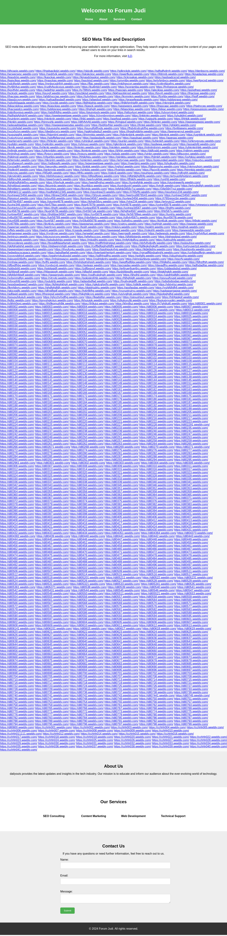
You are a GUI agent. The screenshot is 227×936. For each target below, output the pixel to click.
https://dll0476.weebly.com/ (87, 555)
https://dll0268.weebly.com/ (88, 446)
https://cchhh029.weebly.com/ (18, 743)
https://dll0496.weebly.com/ (156, 564)
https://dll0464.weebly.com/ (87, 548)
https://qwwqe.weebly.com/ (196, 223)
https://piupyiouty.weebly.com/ (97, 112)
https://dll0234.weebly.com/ (156, 427)
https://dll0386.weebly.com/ (87, 507)
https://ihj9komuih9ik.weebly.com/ (60, 303)
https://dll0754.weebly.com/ (87, 701)
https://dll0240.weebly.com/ (156, 431)
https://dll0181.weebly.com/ (191, 399)
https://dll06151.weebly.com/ (54, 628)
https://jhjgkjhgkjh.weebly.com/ (169, 271)
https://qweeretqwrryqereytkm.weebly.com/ (27, 249)
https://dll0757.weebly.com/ (191, 701)
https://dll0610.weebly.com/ (87, 625)
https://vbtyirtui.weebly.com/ (175, 284)
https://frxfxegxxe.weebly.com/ (175, 86)
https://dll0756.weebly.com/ (156, 701)
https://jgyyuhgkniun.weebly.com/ (52, 300)
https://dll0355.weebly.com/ (52, 491)
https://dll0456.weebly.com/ (17, 545)
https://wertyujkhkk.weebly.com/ (99, 179)
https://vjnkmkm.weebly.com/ (91, 160)
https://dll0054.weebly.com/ (156, 332)
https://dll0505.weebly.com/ (191, 568)
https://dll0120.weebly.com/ (156, 367)
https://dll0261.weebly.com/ (52, 443)
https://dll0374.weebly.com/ (87, 501)
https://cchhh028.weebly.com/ (208, 740)
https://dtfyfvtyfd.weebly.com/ (89, 121)
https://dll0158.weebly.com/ (17, 389)
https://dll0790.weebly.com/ (87, 720)
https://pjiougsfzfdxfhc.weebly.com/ (22, 258)
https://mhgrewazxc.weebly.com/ (65, 258)
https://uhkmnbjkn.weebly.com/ (53, 150)
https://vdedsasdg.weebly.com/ (19, 239)
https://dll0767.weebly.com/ (121, 708)
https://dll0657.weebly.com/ (52, 650)
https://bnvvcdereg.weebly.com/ (20, 242)
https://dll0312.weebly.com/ (17, 469)
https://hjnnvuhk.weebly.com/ (52, 121)
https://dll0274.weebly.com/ (87, 450)
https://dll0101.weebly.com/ (121, 357)
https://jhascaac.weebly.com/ (167, 105)
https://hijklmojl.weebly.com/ (17, 156)
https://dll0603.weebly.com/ (52, 622)
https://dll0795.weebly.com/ (52, 724)
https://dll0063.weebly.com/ (52, 338)
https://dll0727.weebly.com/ (191, 685)
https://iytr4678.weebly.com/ (130, 204)
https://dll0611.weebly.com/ (121, 625)
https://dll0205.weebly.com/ (191, 411)
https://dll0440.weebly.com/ (88, 536)
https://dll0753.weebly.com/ (52, 701)
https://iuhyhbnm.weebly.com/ (95, 96)
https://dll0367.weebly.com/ (52, 497)
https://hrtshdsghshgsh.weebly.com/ (88, 262)
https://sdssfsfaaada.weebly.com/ (20, 102)
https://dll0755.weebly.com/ (121, 701)
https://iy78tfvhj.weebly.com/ (89, 90)
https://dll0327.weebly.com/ (121, 475)
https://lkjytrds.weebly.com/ (90, 188)
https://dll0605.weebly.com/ (121, 622)
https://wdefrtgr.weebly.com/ (53, 90)
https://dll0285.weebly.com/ (52, 456)
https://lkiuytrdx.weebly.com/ (55, 185)
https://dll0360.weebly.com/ (17, 494)
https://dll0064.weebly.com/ (87, 338)
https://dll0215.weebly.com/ (121, 418)
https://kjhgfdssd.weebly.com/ (18, 185)
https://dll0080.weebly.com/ (17, 348)
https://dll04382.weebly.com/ (18, 536)
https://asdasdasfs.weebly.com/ (102, 137)
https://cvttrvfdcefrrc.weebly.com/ (170, 83)
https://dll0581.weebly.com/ (121, 609)
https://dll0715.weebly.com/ (191, 679)
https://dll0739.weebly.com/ (191, 692)
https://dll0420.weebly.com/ (17, 526)
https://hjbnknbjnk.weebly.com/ (131, 134)
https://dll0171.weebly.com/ (52, 395)
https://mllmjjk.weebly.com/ (17, 150)
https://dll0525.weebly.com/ (52, 580)
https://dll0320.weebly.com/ (87, 472)
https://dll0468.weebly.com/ (17, 552)
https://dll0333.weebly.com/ (121, 478)
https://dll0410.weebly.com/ (87, 520)
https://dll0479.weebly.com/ (191, 555)
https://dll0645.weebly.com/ (52, 644)
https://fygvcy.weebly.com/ (53, 153)
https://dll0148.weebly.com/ (87, 383)
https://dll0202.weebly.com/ (87, 411)
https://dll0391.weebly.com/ (52, 510)
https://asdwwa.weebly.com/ (161, 144)
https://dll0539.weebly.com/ (125, 587)
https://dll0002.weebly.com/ (17, 306)
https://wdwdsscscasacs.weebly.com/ (23, 252)
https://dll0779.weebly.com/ (121, 714)
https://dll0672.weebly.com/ (156, 657)
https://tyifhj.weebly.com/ (50, 262)
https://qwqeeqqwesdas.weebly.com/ (67, 125)
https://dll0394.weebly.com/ (156, 510)
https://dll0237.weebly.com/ (52, 431)
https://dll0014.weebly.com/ (17, 313)
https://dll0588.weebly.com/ (156, 612)
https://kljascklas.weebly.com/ (131, 109)
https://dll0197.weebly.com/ (121, 408)
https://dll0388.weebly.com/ (156, 507)
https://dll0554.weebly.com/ (17, 596)
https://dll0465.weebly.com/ (121, 548)
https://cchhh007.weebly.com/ (56, 730)
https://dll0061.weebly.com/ (191, 335)
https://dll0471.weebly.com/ (121, 552)
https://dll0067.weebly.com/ (191, 338)
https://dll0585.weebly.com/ (52, 612)
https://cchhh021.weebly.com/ (170, 736)
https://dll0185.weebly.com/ (121, 402)
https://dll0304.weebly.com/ (158, 462)
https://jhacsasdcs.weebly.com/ (19, 109)
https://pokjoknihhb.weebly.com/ (94, 278)
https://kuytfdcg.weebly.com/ (91, 185)
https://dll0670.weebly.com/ (87, 657)
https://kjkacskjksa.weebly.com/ (19, 105)
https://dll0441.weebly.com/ (123, 536)
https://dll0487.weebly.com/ (52, 561)
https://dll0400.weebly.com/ (156, 513)
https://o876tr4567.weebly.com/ (19, 201)
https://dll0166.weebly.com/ (87, 392)
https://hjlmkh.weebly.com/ (160, 156)
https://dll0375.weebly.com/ (121, 501)
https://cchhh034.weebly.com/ (208, 743)
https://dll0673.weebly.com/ (191, 657)
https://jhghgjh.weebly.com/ (95, 109)
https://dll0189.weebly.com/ (52, 405)
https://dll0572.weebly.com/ (17, 606)
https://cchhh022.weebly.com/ (208, 736)
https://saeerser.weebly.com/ (18, 227)
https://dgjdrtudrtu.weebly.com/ (97, 287)
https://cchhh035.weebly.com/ (18, 746)
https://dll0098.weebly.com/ (17, 357)
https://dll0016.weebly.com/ (87, 313)
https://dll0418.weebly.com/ (156, 523)
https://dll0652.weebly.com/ (87, 647)
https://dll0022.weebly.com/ (87, 316)
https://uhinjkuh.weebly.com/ (92, 141)
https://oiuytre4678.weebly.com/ (60, 201)
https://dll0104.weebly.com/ (17, 360)
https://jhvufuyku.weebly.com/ (72, 249)
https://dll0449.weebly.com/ (191, 539)
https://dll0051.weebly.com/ (52, 332)
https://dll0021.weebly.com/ (52, 316)
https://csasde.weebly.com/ (82, 230)
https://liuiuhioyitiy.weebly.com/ (192, 249)
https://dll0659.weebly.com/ (121, 650)
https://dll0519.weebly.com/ (52, 577)
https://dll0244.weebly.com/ (87, 434)
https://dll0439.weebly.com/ (53, 536)
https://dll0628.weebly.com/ (87, 634)
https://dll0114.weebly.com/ (156, 364)
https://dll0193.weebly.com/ (191, 405)
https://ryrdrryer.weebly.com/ (56, 233)
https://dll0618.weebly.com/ (159, 628)
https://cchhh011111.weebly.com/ (21, 733)
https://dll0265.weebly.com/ (191, 443)
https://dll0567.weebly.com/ (52, 603)
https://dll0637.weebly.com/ (191, 638)
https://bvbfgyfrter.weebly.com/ (110, 125)
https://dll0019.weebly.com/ (191, 313)
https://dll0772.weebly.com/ (87, 711)
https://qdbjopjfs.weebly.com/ (59, 163)
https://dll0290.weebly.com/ (17, 459)
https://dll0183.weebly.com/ (52, 402)
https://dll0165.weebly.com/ (52, 392)
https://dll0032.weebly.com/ (17, 322)
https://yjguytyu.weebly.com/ (202, 160)
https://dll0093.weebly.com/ (52, 354)
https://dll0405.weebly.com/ (121, 517)
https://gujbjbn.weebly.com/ (17, 144)
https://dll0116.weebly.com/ (17, 367)
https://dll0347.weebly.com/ (191, 485)
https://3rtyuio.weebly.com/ (101, 195)
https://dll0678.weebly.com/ (156, 660)
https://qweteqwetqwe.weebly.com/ (66, 115)
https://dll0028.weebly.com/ (87, 319)
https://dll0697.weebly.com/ (191, 670)
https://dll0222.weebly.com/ (156, 421)
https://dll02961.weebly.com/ (18, 462)
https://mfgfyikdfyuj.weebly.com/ (135, 239)
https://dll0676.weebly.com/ (87, 660)
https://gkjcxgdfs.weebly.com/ (18, 290)
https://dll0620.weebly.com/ (17, 631)
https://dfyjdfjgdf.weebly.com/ (55, 290)
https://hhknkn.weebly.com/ (57, 141)
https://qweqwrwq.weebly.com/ (90, 223)
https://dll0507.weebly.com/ (52, 571)
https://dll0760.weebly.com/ (87, 705)
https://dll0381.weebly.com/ (121, 504)
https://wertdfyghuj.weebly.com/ (101, 182)
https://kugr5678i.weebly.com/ (55, 211)
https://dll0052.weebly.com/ (87, 332)
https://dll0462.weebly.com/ (17, 548)
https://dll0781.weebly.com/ (191, 714)
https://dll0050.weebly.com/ (17, 332)
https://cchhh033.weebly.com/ (170, 743)
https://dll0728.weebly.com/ (17, 689)
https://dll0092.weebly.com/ (17, 354)
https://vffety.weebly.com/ (15, 230)
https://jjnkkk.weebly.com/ (91, 166)
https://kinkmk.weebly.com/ (90, 150)
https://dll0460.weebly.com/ (156, 545)
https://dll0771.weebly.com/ (52, 711)
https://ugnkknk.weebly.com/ (204, 134)
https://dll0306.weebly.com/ (17, 466)
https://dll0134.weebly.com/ (17, 376)
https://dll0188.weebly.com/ (17, 405)
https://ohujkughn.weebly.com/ (176, 163)
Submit (67, 911)
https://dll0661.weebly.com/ (191, 650)
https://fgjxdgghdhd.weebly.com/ (169, 293)
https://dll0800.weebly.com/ (17, 727)
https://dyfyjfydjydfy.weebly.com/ (152, 242)
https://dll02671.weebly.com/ (52, 446)
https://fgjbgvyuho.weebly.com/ (160, 166)
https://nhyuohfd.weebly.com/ (18, 281)
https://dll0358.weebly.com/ (156, 491)
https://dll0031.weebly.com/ (191, 319)
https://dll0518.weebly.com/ (17, 577)
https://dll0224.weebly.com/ (17, 424)
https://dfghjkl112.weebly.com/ (19, 192)
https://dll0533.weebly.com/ (123, 583)
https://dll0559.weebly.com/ (191, 596)
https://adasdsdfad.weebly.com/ (92, 281)
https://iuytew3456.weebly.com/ (134, 198)
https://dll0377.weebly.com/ (191, 501)
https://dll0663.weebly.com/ (52, 654)
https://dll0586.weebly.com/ (87, 612)
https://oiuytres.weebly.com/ (55, 188)
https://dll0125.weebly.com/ (121, 370)
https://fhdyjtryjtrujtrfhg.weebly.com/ (142, 128)
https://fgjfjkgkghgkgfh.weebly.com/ (153, 246)
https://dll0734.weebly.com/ (17, 692)
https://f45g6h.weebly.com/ (52, 172)
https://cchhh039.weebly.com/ (170, 746)
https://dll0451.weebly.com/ (52, 542)
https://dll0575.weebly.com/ (121, 606)
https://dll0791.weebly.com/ (121, 720)
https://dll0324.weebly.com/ (17, 475)
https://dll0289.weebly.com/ (191, 456)
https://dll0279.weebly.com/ (52, 453)
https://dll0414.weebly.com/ (17, 523)
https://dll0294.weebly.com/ (156, 459)
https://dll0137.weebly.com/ (121, 376)
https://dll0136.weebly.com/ (87, 376)
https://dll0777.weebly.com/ (52, 714)
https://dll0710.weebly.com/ (17, 679)
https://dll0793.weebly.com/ (191, 720)
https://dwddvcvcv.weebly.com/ (57, 131)
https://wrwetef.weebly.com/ (92, 233)
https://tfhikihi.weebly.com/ (136, 179)
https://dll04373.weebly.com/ (195, 532)
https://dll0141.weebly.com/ (52, 380)
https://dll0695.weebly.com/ (121, 670)
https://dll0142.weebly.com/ (87, 380)
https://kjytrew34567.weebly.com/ (93, 198)
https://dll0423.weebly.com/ (121, 526)
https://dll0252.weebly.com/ (156, 437)
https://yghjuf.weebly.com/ (124, 166)
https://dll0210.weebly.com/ (156, 415)
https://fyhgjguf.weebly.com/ (125, 121)
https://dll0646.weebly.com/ (87, 644)
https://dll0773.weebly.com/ (121, 711)
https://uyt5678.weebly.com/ (101, 214)
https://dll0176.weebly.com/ (17, 399)
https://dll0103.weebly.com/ (191, 357)
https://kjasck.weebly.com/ (93, 105)
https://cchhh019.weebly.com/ (94, 736)
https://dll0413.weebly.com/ (191, 520)
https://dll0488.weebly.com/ (87, 561)
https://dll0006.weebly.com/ (156, 306)
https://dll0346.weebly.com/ (156, 485)
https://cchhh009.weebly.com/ (132, 730)
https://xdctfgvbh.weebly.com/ (18, 83)
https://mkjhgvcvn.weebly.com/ (129, 83)
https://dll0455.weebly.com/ (191, 542)
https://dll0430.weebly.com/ (156, 529)
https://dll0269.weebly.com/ (123, 446)
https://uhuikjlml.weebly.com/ (185, 115)
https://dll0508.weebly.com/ (87, 571)
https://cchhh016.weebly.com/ (175, 733)
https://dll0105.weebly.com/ (52, 360)
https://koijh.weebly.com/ (88, 227)
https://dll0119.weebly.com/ (121, 367)
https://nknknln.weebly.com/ (54, 118)
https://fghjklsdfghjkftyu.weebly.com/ (22, 182)
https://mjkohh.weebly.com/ (154, 230)
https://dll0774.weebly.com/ (156, 711)
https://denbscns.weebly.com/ (206, 70)
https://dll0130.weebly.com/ (87, 373)
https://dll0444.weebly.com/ (17, 539)
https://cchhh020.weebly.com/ (132, 736)
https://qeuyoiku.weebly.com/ (56, 166)
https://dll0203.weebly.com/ (121, 411)
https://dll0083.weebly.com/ (121, 348)
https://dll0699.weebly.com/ (52, 673)
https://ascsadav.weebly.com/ (128, 265)
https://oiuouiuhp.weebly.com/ (57, 128)
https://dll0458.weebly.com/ (87, 545)
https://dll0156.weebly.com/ (156, 386)
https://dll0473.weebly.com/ (191, 552)
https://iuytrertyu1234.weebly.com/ (21, 207)
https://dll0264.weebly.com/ (156, 443)
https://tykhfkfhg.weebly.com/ (92, 290)
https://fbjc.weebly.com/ (95, 83)
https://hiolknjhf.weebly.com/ (17, 169)
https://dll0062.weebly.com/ (17, 338)
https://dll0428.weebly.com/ (87, 529)
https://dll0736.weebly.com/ (87, 692)
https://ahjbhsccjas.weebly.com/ (56, 96)
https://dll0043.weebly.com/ (191, 325)
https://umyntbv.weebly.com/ (127, 80)
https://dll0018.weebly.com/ (156, 313)
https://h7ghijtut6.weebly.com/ (168, 303)
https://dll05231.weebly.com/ (195, 577)
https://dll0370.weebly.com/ (156, 497)
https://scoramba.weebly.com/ (136, 86)
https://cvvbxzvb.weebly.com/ (56, 265)
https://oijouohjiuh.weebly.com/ (142, 297)
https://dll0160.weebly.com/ (87, 389)
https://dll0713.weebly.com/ (121, 679)
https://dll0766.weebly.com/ (87, 708)
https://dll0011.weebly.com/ (121, 309)
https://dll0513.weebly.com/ (52, 574)
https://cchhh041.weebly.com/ (18, 749)
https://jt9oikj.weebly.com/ (201, 220)
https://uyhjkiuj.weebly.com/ (195, 156)
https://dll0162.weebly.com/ (156, 389)
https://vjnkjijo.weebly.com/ (89, 169)
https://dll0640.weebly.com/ (87, 641)
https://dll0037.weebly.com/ (191, 322)
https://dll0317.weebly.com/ (191, 469)
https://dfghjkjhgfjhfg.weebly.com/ (141, 176)
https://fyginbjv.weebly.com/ (124, 169)
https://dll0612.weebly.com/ (156, 625)
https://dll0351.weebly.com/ (121, 488)
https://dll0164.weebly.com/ (17, 392)
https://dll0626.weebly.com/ (17, 634)
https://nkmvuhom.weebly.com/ (199, 166)
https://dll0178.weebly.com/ (87, 399)
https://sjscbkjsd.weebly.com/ (86, 93)
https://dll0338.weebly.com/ (87, 481)
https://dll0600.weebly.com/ (156, 619)
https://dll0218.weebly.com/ (17, 421)
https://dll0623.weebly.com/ (121, 631)
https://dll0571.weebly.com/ (191, 603)
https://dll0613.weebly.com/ (191, 625)
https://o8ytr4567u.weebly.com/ (135, 217)
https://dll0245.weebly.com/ (121, 434)
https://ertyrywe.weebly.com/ (127, 160)
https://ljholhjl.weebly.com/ (139, 274)
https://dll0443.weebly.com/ (193, 536)
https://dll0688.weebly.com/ (87, 666)
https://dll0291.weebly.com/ (52, 459)
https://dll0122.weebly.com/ (17, 370)
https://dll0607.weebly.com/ (191, 622)
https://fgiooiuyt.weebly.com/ (17, 198)
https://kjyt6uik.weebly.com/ (167, 220)
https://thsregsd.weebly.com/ (53, 293)
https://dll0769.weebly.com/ (191, 708)
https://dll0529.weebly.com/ (191, 580)
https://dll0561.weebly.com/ (52, 599)
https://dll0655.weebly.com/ (191, 647)
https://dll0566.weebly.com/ (17, 603)
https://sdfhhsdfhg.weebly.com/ (107, 255)
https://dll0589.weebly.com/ (191, 612)
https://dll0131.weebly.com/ (121, 373)
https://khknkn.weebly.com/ (160, 121)
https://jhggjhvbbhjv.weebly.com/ (139, 131)
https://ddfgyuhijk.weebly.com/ (19, 179)
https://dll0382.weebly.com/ (156, 504)
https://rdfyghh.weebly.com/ (187, 172)
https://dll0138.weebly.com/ (156, 376)
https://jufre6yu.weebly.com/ (131, 220)
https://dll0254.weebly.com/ (17, 440)
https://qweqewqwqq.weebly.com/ (199, 121)
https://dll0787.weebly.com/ (191, 717)
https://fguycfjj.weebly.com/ (159, 169)
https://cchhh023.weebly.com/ (18, 740)
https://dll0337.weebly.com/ (52, 481)
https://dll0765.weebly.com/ (52, 708)
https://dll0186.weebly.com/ (156, 402)
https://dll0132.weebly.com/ (156, 373)
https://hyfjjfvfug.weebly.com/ (18, 86)
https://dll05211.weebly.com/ (124, 577)
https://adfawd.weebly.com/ (17, 293)
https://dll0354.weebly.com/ (17, 491)
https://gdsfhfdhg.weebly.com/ (59, 112)
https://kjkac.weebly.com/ (166, 109)
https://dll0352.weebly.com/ (156, 488)
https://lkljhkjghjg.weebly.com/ (94, 102)
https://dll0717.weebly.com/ (52, 682)
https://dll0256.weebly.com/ (87, 440)
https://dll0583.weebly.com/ (191, 609)
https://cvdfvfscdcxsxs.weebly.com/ (59, 86)
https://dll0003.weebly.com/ (52, 306)
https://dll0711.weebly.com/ (52, 679)
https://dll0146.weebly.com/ (17, 383)
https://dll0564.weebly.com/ (156, 599)
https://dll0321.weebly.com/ (121, 472)
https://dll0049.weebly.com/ (191, 329)
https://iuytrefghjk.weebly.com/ (140, 182)
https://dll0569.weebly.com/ (121, 603)
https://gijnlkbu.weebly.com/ (126, 156)
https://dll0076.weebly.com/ (87, 344)
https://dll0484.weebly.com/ (156, 558)
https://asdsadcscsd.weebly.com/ (175, 77)
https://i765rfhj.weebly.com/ (140, 192)
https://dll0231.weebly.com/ (52, 427)
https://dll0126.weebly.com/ (156, 370)
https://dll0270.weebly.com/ (158, 446)
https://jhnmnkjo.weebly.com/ (93, 134)
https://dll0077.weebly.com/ (121, 344)
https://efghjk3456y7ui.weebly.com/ (130, 188)
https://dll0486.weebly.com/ (17, 561)
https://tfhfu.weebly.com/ (85, 172)
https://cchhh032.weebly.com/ (132, 743)
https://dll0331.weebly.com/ (52, 478)
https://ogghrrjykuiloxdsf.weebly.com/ (64, 255)
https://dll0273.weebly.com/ (52, 450)
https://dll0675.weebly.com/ (52, 660)
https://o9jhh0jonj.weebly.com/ (19, 303)
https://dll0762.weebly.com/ (156, 705)
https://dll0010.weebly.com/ (87, 309)
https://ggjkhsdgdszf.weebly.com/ (97, 131)
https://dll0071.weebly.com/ (121, 341)
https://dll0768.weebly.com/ (156, 708)
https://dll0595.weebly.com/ (191, 615)
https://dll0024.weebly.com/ (156, 316)
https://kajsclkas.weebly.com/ (18, 80)
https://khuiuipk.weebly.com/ (91, 300)
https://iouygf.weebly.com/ (51, 93)
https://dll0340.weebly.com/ (156, 481)
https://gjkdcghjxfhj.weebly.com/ (105, 284)
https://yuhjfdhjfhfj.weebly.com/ (174, 287)
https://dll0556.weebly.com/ (87, 596)
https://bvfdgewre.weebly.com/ (184, 128)
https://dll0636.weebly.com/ (156, 638)
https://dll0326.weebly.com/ (87, 475)
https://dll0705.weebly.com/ (52, 676)
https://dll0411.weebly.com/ (121, 520)
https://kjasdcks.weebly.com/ (18, 77)
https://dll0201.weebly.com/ (52, 411)
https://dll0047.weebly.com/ (121, 329)
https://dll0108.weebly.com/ (156, 360)
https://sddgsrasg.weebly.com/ (179, 99)
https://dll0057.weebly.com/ (52, 335)
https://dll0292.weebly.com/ (87, 459)
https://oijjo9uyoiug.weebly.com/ (20, 112)
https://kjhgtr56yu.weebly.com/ (99, 201)
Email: (64, 875)
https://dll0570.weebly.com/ (156, 603)
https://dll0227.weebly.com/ (121, 424)
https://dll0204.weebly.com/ (156, 411)
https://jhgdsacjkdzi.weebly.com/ (55, 70)
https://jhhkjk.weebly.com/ (190, 118)
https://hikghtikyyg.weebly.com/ (90, 293)
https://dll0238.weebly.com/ (87, 431)
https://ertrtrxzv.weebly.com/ (17, 236)
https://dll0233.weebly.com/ (121, 427)
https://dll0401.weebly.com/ (191, 513)
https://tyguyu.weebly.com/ (86, 153)
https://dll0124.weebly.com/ (87, 370)
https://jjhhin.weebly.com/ (124, 150)
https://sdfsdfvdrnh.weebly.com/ (167, 70)
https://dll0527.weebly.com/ (121, 580)
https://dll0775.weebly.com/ (191, 711)
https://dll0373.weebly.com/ (52, 501)
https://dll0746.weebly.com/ (17, 698)
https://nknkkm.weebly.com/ (119, 147)
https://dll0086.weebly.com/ (17, 351)
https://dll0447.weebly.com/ (121, 539)
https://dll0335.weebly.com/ (191, 478)
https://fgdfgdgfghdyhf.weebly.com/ (22, 115)
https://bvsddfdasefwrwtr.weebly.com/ (63, 242)
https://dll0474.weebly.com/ (17, 555)
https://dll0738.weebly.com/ (156, 692)
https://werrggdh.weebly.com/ (129, 233)
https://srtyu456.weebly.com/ (54, 198)
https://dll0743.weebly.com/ (121, 695)
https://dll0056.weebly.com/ (17, 335)
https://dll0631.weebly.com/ (191, 634)
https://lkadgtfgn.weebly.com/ (103, 297)
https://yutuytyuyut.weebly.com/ (19, 137)
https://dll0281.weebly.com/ (121, 453)
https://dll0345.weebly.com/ (121, 485)
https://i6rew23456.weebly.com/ (64, 195)
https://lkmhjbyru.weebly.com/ (18, 287)
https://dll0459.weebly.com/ (121, 545)
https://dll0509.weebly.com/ (121, 571)
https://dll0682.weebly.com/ (87, 663)
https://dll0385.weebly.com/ (52, 507)
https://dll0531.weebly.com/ (52, 583)
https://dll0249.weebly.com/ (52, 437)
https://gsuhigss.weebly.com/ (152, 172)
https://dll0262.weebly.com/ (87, 443)
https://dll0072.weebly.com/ (156, 341)
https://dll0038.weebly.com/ (17, 325)
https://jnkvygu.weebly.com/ (17, 172)
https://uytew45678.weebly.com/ (95, 207)
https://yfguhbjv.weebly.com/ (53, 156)
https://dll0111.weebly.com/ (52, 364)
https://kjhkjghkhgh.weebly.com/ (64, 284)
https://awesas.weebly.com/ (176, 137)
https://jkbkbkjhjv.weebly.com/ (153, 249)
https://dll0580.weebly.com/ (87, 609)
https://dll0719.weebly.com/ (121, 682)
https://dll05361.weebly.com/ (18, 587)
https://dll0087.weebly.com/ (52, 351)
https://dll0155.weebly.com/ (121, 386)
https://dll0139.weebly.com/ (191, 376)
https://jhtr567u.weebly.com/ (171, 211)
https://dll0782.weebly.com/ (17, 717)
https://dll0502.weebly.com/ (87, 568)
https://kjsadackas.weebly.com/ (203, 74)
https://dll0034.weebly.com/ (87, 322)
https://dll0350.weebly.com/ (87, 488)
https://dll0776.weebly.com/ (17, 714)
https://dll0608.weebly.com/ (17, 625)
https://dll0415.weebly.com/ (52, 523)
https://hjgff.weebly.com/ (199, 96)
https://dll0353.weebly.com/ (191, 488)
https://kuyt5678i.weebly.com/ (174, 217)
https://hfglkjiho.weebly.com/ (170, 262)
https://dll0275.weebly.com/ (121, 450)
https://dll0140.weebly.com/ (17, 380)
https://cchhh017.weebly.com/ (18, 736)
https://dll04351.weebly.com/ (122, 532)
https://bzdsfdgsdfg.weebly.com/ (129, 271)
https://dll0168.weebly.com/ (156, 392)
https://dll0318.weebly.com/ (17, 472)
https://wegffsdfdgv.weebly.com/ (132, 262)
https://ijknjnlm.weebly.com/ (54, 160)
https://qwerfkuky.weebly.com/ (131, 74)
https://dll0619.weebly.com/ (194, 628)
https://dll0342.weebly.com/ (17, 485)
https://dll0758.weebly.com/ (17, 705)
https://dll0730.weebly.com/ (87, 689)
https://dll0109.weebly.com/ (191, 360)
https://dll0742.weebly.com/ (87, 695)
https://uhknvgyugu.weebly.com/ (201, 141)
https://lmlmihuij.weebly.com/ (18, 153)
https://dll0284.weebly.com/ (17, 456)
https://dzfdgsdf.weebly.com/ (18, 271)
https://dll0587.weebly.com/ (121, 612)
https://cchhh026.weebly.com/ (132, 740)
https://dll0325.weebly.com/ (52, 475)
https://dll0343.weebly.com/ (52, 485)
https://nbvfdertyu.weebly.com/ (96, 217)
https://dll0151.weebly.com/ (191, 383)
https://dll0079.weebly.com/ (191, 344)
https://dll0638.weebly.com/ (17, 641)
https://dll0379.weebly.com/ (52, 504)
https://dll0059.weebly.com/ (121, 335)
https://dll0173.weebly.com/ (121, 395)
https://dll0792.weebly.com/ (156, 720)
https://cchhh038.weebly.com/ (132, 746)
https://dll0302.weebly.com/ (88, 462)
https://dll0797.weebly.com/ (121, 724)
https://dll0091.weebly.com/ (191, 351)
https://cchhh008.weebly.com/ (94, 730)
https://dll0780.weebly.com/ (156, 714)
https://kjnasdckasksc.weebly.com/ (93, 77)
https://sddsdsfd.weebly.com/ (18, 268)
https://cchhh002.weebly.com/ (91, 727)
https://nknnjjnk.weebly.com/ (173, 102)
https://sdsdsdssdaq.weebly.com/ (175, 281)
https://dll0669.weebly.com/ (52, 657)
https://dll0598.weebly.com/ (87, 619)
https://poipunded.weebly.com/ (165, 160)
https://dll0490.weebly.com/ (156, 561)
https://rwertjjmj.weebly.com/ (138, 163)
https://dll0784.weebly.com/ (87, 717)
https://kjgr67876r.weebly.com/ (93, 204)
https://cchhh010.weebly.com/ (170, 730)
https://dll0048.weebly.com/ (156, 329)
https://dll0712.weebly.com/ (87, 679)
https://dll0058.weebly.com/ (87, 335)
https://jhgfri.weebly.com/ (59, 207)
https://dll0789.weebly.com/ (52, 720)
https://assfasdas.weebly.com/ (135, 287)
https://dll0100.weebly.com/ (87, 357)
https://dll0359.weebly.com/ (191, 491)
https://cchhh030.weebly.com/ (56, 743)
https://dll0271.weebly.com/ (193, 446)
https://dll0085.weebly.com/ (191, 348)
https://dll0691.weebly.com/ (191, 666)
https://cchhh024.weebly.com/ (56, 740)
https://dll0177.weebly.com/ (52, 399)
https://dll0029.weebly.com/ (121, 319)
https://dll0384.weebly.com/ (17, 507)
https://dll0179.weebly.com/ (121, 399)
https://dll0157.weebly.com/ (191, 386)
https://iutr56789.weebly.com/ (58, 217)
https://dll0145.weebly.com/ (191, 380)
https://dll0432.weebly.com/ (17, 532)
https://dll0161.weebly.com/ (121, 389)
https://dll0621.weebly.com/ (52, 631)
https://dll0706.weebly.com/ (87, 676)
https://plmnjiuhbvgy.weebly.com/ (146, 258)
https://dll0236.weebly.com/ (17, 431)
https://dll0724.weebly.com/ (87, 685)
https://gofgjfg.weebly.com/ (144, 255)
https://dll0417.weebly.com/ (121, 523)
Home (89, 19)
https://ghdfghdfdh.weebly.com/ (57, 287)
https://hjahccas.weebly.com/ (204, 105)
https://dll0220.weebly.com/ (87, 421)
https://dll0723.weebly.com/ (52, 685)
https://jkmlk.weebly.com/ (15, 147)
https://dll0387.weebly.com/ (121, 507)
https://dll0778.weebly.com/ (87, 714)
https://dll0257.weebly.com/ (121, 440)
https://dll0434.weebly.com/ (87, 532)
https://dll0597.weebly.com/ (52, 619)
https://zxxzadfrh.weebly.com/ (18, 166)
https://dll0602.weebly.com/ (17, 622)
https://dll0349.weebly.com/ (52, 488)
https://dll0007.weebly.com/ (191, 306)
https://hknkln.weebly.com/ (16, 121)
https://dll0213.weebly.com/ (52, 418)
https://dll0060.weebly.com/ (156, 335)
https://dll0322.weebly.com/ (156, 472)
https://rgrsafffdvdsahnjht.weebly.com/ (156, 252)
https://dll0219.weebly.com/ (52, 421)
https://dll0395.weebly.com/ (191, 510)
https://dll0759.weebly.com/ (52, 705)
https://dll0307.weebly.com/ (52, 466)
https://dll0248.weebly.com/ (17, 437)
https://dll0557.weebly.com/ (121, 596)
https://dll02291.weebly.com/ (192, 424)
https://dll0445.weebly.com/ (52, 539)
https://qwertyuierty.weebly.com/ (58, 179)
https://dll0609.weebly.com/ (52, 625)
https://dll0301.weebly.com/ (53, 462)
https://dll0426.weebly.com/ (17, 529)
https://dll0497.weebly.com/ (191, 564)
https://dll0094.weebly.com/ (87, 354)
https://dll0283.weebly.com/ (191, 453)
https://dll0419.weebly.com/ (191, 523)
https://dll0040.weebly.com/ (87, 325)
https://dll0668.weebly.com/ (17, 657)
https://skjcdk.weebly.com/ (93, 70)
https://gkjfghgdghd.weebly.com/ (20, 246)
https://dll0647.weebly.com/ (121, 644)
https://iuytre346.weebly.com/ (18, 204)
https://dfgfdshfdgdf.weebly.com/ (20, 274)
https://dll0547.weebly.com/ (193, 590)
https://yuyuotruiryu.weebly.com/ (132, 290)
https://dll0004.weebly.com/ (87, 306)
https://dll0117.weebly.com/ (52, 367)
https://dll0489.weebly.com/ (121, 561)
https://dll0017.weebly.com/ (121, 313)
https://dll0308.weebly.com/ (87, 466)
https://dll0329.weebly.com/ (191, 475)
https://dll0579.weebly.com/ (52, 609)
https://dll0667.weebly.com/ (191, 654)
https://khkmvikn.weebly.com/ (18, 160)
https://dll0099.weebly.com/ (52, 357)
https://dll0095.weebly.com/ (121, 354)
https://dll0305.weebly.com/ (193, 462)
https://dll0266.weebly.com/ (17, 446)
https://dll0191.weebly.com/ (121, 405)
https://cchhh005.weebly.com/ (205, 727)
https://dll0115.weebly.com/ (191, 364)
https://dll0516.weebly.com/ (156, 574)
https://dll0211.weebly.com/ (191, 415)
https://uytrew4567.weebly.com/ (20, 214)
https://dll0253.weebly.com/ (191, 437)
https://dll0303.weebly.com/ (123, 462)
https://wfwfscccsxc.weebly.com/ (97, 236)
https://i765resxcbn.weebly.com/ (175, 198)
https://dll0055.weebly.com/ (191, 332)
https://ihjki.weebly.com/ (87, 118)
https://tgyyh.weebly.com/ (163, 93)
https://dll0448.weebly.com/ (156, 539)
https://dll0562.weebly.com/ (87, 599)
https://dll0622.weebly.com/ (87, 631)
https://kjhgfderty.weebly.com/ (18, 188)
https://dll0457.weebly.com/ (52, 545)
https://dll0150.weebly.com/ (156, 383)
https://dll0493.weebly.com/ (52, 564)
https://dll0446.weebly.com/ (87, 539)
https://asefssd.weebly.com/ (120, 118)
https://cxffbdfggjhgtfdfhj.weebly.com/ (107, 246)
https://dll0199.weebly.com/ (191, 408)
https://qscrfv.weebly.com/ (183, 258)
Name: (64, 859)
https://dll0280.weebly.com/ (87, 453)
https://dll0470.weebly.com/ (87, 552)
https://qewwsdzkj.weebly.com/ (191, 230)
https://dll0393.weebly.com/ (121, 510)
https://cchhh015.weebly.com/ (137, 733)
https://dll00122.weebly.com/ (157, 309)
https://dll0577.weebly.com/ (191, 606)
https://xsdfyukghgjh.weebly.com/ (101, 274)
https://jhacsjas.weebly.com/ (17, 96)
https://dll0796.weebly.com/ (87, 724)
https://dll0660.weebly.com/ (156, 650)
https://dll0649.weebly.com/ (191, 644)
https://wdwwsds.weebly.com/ (166, 233)
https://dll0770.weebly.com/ (17, 711)
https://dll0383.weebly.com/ (191, 504)
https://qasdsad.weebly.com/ (140, 137)
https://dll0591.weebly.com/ (52, 615)
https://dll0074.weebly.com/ (17, 344)
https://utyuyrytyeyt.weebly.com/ (174, 112)
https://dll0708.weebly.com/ (156, 676)
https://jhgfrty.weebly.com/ (174, 207)
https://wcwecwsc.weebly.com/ (19, 74)
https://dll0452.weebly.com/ (87, 542)
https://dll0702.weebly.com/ (156, 673)
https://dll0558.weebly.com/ (156, 596)
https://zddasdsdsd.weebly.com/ (177, 268)
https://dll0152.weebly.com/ (17, 386)
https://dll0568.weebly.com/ (87, 603)
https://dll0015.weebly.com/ (52, 313)
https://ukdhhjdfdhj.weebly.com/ (176, 274)
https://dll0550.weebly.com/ (87, 593)
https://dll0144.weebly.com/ (156, 380)
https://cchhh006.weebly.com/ (18, 730)
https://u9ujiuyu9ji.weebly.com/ (129, 300)
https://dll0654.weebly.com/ (156, 647)
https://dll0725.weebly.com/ (121, 685)
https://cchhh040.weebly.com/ (208, 746)
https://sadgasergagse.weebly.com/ (175, 290)
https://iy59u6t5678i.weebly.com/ (92, 220)
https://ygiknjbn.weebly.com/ (52, 144)
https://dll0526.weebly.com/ (87, 580)
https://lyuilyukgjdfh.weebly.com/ (133, 281)
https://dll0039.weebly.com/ (52, 325)
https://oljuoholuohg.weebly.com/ (182, 255)
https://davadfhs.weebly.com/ (166, 265)
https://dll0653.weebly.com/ (121, 647)
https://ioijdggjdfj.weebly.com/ (55, 268)
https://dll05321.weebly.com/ (87, 583)
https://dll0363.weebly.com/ (121, 494)
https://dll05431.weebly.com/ (52, 590)
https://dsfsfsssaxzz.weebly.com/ (59, 176)
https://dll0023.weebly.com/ (121, 316)
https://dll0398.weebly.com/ (87, 513)
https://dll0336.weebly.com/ (17, 481)
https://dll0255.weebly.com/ (52, 440)
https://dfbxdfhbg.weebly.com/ (18, 265)
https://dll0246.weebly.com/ (156, 434)
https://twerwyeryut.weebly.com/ (180, 131)
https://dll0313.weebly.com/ (52, 469)
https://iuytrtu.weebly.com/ (175, 214)
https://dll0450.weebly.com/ (17, 542)
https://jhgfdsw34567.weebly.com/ (61, 214)
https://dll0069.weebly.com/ (52, 341)
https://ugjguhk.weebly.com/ (155, 118)
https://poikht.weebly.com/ (154, 227)
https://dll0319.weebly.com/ (52, 472)
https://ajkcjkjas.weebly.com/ (162, 90)
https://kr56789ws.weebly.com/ (138, 214)
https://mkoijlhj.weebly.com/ (97, 239)
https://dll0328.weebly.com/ (156, 475)
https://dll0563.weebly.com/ (121, 599)
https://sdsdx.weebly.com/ (120, 153)
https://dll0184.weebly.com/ (87, 402)
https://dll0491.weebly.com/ (191, 561)
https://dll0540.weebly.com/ (159, 587)
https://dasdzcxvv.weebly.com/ (19, 99)
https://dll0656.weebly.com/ (17, 650)
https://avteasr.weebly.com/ (92, 265)
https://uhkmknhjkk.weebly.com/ (198, 147)
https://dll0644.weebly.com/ (17, 644)
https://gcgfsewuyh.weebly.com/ (20, 163)
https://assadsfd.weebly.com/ (197, 144)
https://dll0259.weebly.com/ (191, 440)
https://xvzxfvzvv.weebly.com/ (18, 131)
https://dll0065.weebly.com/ (121, 338)
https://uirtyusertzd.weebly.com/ (195, 246)
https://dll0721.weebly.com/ (191, 682)
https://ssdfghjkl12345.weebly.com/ (60, 192)
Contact (136, 19)
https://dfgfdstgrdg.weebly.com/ (137, 236)
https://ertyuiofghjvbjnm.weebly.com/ (185, 176)
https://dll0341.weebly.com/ (191, 481)
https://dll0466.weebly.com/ (156, 548)
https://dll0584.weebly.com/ (17, 612)
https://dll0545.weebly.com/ (123, 590)
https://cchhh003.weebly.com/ (129, 727)
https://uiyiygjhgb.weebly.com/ (129, 293)
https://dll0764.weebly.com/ (17, 708)
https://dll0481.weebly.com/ (52, 558)
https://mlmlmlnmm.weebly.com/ (157, 147)
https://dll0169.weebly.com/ (191, 392)
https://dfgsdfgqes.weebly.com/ (100, 176)
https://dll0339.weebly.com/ (121, 481)
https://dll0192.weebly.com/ (156, 405)
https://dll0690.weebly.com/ (156, 666)
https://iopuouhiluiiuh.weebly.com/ (21, 297)
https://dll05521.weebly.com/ (158, 593)
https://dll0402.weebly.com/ (17, 517)
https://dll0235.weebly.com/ (191, 427)
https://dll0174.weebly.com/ (156, 395)
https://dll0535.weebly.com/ (194, 583)
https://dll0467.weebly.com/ (191, 548)
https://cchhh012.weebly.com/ (61, 733)
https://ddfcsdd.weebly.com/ (157, 150)
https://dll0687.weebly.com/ (52, 666)
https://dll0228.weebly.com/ (156, 424)
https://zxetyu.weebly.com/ (126, 223)
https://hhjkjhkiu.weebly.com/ (90, 156)
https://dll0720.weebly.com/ (156, 682)
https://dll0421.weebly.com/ (52, 526)
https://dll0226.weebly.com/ (87, 424)
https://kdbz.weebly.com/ (15, 300)
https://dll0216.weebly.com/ (156, 418)
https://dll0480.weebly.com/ (17, 558)
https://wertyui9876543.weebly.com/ (141, 195)
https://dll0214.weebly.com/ (87, 418)
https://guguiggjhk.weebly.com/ (19, 134)
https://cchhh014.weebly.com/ (99, 733)
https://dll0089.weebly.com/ (121, 351)
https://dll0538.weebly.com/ (90, 587)
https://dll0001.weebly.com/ (205, 303)
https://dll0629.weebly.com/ (121, 634)
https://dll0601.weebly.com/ (191, 619)
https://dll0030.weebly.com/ (156, 319)
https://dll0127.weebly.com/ (191, 370)
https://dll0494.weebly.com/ (87, 564)
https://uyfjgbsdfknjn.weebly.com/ (201, 252)
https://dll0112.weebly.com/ (87, 364)
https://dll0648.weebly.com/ (156, 644)
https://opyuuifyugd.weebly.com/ (172, 278)
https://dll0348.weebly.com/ (17, 488)
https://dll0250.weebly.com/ (87, 437)
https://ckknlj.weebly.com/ (117, 172)
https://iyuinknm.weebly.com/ (18, 118)
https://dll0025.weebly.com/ (191, 316)
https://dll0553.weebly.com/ (194, 593)
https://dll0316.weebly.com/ (156, 469)
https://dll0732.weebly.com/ (156, 689)
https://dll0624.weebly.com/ (156, 631)
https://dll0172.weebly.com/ (87, 395)
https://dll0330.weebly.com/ (17, 478)
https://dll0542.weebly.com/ (17, 590)
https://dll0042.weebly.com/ (156, 325)
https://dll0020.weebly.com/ (17, 316)
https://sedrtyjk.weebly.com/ (56, 74)
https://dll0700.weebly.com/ (87, 673)
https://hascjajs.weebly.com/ (125, 90)
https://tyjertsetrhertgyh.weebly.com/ (109, 252)
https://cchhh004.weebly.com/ (167, 727)
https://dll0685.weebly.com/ (191, 663)
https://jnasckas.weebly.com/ (55, 80)
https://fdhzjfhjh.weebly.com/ (206, 262)
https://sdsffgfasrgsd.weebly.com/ (61, 137)
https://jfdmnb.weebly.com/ (167, 74)
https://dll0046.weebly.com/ (87, 329)
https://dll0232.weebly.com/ (87, 427)
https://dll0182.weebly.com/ (17, 402)
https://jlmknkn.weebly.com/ (84, 147)
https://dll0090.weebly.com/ (156, 351)
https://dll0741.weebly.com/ (52, 695)
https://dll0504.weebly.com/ (156, 568)
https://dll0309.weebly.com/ (121, 466)
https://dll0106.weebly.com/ (87, 360)
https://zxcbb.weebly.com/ (58, 102)
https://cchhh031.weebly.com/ (94, 743)
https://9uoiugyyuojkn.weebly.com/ (170, 300)
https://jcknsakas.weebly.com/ (135, 77)
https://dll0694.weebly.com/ (87, 670)
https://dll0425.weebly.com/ (191, 526)
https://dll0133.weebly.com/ (191, 373)
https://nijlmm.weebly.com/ (192, 150)
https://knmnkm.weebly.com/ (132, 96)
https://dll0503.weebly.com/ (121, 568)
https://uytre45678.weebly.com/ (167, 204)
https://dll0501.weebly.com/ (52, 568)
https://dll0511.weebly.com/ (191, 571)
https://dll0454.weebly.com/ (156, 542)
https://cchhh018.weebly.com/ (56, 736)
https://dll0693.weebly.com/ (52, 670)
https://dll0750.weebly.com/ (156, 698)
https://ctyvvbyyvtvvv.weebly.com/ (110, 115)
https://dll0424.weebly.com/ (156, 526)
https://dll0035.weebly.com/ (121, 322)
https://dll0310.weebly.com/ (156, 466)
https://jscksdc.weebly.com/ (17, 93)
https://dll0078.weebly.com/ (156, 344)
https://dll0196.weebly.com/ (87, 408)
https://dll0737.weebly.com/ (121, 692)
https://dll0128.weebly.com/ (17, 373)
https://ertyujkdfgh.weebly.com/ (200, 185)
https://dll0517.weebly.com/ (191, 574)
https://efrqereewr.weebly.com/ (19, 233)
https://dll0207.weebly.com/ (52, 415)
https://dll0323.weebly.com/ (191, 472)
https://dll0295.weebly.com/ (191, 459)
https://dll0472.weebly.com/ (156, 552)
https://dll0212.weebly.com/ (17, 418)
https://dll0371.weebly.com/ (191, 497)
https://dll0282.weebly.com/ (156, 453)
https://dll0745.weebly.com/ (193, 695)
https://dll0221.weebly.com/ (121, 421)
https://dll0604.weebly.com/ (87, 622)
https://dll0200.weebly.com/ (17, 411)
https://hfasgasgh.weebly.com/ (55, 271)
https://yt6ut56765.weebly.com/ (19, 217)
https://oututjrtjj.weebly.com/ (54, 281)
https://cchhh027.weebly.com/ (170, 740)
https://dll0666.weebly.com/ (156, 654)
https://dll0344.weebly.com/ (87, 485)
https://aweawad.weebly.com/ (117, 230)
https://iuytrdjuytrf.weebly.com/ (129, 185)
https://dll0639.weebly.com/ (52, 641)
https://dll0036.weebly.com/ (156, 322)
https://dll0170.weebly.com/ (17, 395)
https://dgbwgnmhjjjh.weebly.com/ (62, 246)
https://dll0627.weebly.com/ (52, 634)
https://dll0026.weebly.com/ (17, 319)
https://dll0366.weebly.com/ (17, 497)
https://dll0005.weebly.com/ (121, 306)
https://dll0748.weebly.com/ (87, 698)
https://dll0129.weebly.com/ (52, 373)
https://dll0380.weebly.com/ (87, 504)
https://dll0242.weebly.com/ (17, 434)
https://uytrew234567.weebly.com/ (185, 195)
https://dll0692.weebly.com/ (17, 670)
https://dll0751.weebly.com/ (191, 698)
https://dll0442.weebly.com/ (158, 536)
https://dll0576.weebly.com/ (156, 606)
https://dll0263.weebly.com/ (121, 443)
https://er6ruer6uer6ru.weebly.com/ (134, 268)
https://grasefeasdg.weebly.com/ (138, 99)
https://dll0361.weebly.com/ (52, 494)
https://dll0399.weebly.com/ (121, 513)
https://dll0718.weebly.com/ (87, 682)
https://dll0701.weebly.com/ (121, 673)
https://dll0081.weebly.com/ (52, 348)
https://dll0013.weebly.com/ (193, 309)
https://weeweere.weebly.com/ (129, 105)
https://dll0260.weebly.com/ (17, 443)
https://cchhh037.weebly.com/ (94, 746)
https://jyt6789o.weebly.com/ (18, 223)
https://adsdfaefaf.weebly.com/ (66, 252)
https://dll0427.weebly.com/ (52, 529)
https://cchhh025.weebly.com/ (94, 740)
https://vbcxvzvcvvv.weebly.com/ (56, 236)
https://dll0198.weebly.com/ (156, 408)
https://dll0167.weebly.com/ (121, 392)
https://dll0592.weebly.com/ (87, 615)
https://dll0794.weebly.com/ (17, 724)
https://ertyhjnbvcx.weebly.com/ (165, 80)
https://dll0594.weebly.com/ (156, 615)
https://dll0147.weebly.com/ (52, 383)
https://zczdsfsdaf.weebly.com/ (19, 128)
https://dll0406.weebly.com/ (156, 517)
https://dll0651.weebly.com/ (52, 647)
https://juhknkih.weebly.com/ (162, 141)
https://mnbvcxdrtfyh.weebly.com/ (58, 83)
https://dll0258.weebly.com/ (156, 440)
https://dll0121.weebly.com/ (191, 367)
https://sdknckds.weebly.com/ (128, 70)
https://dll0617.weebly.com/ (125, 628)
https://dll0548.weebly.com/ (17, 593)
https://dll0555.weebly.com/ (52, 596)
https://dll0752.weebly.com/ (17, 701)
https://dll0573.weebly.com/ (52, 606)
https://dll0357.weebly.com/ (121, 491)
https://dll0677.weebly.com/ (121, 660)
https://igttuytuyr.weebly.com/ (135, 112)
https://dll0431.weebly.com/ (191, 529)
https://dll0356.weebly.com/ (87, 491)
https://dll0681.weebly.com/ (52, 663)
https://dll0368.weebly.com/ (87, 497)
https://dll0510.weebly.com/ (156, 571)
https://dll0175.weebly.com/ (191, 395)
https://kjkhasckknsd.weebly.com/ (126, 93)
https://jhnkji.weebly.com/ (146, 125)
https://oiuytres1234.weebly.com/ (178, 192)
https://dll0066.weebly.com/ (156, 338)
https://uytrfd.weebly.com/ (169, 179)
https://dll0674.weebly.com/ (17, 660)
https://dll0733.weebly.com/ (191, 689)
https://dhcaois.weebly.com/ (17, 70)
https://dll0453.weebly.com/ (121, 542)
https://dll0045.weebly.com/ (52, 329)
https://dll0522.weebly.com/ (159, 577)
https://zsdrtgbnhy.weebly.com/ (105, 258)
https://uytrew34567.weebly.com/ (136, 207)
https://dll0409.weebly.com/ (52, 520)
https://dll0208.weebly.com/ (87, 415)
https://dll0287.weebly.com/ (121, 456)
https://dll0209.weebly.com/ (121, 415)
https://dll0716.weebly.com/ (17, 682)
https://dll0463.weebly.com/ (52, 548)
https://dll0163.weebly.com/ (191, 389)
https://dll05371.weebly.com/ (54, 587)
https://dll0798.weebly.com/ (156, 724)
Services (119, 19)
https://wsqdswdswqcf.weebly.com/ (22, 284)
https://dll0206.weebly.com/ (17, 415)
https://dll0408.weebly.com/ (17, 520)
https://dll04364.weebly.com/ (158, 532)
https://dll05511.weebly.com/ (122, 593)
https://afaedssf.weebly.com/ (100, 99)
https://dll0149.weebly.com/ (121, 383)
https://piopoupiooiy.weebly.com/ (203, 109)
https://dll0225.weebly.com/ (52, 424)
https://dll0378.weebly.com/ (17, 504)
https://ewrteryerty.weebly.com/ (19, 141)
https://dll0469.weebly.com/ (52, 552)
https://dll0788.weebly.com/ (17, 720)
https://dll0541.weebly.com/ (194, 587)
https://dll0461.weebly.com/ (191, 545)
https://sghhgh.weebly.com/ (161, 223)
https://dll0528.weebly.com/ (156, 580)
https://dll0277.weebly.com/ (191, 450)
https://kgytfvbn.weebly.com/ (17, 90)
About (103, 19)
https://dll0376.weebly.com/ (156, 501)
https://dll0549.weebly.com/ (52, 593)
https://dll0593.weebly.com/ (121, 615)
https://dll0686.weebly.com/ (17, 666)
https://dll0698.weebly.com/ (17, 673)
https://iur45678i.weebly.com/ (18, 211)
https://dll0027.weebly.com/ (52, 319)
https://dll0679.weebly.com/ (191, 660)
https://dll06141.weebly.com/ (18, 628)
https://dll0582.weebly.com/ (156, 609)
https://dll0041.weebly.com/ (121, 325)
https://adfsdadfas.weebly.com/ (204, 265)
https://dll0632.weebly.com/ (17, 638)
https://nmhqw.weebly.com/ (17, 262)
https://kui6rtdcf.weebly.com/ (99, 86)
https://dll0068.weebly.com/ (17, 341)
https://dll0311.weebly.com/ (191, 466)
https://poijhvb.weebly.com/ (188, 227)
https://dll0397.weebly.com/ (52, 513)
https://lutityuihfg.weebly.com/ (174, 239)
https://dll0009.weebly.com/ (52, 309)
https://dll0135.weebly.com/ (52, 376)
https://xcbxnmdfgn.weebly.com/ (20, 278)
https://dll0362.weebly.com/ (87, 494)
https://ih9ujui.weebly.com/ (97, 303)
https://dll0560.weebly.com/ (17, 599)
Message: (66, 891)
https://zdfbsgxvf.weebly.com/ (92, 268)
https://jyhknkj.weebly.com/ (49, 147)
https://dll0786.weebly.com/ (156, 717)
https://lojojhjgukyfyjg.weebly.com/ (113, 249)
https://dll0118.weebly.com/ (87, 367)
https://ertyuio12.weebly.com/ (172, 201)
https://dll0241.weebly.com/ (191, 431)
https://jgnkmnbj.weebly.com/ (54, 169)
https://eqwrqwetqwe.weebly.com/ (99, 163)
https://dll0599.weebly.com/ (121, 619)
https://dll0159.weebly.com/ (52, 389)
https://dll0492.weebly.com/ (17, 564)
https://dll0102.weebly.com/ (156, 357)
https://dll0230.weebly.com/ (17, 427)
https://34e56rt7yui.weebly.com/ (172, 188)
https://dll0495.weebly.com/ (121, 564)
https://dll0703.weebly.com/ (191, 673)
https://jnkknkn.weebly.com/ (149, 115)
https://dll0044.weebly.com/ (17, 329)
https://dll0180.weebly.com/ (156, 399)
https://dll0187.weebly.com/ (191, 402)
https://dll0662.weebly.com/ (17, 654)
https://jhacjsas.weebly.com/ (197, 93)
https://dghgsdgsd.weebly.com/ (177, 236)
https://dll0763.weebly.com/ (191, 705)
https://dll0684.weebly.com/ (156, 663)
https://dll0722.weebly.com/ (17, 685)
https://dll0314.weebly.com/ (87, 469)
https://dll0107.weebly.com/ (121, 360)
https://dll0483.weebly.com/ (121, 558)
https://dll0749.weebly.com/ (121, 698)
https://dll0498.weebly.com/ (17, 568)
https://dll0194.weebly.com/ (17, 408)
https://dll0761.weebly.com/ (121, 705)
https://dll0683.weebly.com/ (121, 663)
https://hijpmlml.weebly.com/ (57, 134)
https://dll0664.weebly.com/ (87, 654)
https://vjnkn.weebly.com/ (153, 153)
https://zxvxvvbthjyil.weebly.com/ (20, 255)
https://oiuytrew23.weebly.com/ (102, 192)
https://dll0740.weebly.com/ (17, 695)
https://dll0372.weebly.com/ (17, 501)
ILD (130, 56)
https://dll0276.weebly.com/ (156, 450)
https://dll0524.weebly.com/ (17, 580)
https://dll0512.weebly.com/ (17, 574)
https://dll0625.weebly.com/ (191, 631)
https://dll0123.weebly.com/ (52, 370)
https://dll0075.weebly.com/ (52, 344)
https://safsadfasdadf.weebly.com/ (60, 99)
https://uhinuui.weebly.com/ (88, 144)
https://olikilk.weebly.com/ (141, 284)
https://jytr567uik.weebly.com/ (93, 211)
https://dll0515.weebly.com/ (121, 574)
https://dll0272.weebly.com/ (17, 450)
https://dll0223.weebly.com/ (191, 421)
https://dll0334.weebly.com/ (156, 478)
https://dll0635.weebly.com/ (121, 638)
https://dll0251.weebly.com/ (121, 437)
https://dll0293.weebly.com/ (121, 459)
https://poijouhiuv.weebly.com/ (192, 242)
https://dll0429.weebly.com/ (121, 529)
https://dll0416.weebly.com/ (87, 523)
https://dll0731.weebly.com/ (121, 689)
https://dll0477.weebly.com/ (121, 555)
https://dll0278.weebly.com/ (17, 453)
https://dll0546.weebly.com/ (158, 590)
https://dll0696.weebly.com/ (156, 670)
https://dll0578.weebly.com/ (17, 609)
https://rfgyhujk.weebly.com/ (63, 182)
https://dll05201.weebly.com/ (87, 577)
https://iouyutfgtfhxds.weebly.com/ (98, 128)
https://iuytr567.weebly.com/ (53, 220)
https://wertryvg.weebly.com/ (54, 227)
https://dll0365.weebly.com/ (191, 494)
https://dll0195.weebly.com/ (52, 408)
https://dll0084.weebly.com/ (156, 348)
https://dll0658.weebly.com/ (87, 650)
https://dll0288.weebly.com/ (156, 456)
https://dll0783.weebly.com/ (52, 717)
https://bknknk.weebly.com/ (169, 134)
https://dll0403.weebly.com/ (52, 517)
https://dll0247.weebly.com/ (191, 434)
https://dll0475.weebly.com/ (52, 555)
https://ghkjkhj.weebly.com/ (179, 125)
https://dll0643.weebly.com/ (191, 641)
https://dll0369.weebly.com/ (121, 497)
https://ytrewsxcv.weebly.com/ (206, 204)
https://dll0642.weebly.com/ (156, 641)
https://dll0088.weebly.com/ (87, 351)
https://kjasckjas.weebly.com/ (58, 105)
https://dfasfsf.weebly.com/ (91, 271)
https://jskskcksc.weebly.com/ (92, 74)
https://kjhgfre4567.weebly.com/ (133, 211)
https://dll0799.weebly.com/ (191, 724)
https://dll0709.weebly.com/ (191, 676)
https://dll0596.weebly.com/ (17, 619)
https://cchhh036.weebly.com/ (56, 746)
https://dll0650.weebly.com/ (17, 647)
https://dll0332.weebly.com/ (87, 478)
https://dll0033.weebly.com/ (52, 322)
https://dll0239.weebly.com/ (121, 431)
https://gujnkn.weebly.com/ (127, 141)
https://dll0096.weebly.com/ (156, 354)
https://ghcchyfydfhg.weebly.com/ (64, 297)
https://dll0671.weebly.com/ (121, 657)
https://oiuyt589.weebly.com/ (18, 220)
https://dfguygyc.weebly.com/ (188, 153)
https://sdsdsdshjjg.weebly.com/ (59, 239)
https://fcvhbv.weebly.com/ (167, 96)
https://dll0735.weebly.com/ (52, 692)
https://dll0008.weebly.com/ (17, 309)
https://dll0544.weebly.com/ (88, 590)
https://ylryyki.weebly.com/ (57, 278)
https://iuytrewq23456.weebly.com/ (21, 195)
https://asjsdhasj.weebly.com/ (198, 90)
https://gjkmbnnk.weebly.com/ (124, 144)
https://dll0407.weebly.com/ (191, 517)
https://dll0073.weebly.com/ (191, 341)
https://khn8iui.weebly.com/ (132, 303)
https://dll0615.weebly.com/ (90, 628)
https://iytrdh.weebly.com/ (164, 185)
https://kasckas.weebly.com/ (54, 77)
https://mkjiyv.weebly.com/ (120, 227)
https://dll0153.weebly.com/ (52, 386)
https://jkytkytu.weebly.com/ (53, 223)
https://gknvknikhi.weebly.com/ (19, 176)
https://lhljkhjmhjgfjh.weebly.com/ (133, 102)
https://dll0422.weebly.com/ (87, 526)
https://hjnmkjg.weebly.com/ (194, 169)
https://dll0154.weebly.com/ (87, 386)
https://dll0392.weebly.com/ (87, 510)
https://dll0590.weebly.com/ (17, 615)
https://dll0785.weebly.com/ (121, 717)
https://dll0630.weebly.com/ (156, 634)
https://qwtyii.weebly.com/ (48, 230)
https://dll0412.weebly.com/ (156, 520)
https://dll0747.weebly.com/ (52, 698)
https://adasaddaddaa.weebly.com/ (22, 125)
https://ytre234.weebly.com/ (136, 201)
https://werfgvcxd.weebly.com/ (204, 80)
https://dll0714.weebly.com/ (156, 679)
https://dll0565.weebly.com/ (191, 599)
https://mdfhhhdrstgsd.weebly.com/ (110, 242)
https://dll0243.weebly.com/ (52, 434)
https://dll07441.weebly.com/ (157, 695)
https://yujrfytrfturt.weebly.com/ (205, 233)
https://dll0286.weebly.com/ (87, 456)
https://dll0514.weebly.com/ (87, 574)
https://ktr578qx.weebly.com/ (55, 204)
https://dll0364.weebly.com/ (156, 494)
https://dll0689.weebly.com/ (121, 666)
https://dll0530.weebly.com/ (17, 583)
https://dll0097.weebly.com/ (191, 354)
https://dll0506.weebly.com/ (17, 571)
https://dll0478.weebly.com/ (156, 555)
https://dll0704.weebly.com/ (17, 676)
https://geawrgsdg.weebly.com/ (60, 274)
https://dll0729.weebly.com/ (52, 689)
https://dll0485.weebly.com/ (191, 558)
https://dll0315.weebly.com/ (121, 469)
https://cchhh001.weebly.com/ (53, 727)
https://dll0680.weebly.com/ (17, 663)
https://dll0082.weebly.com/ (87, 348)
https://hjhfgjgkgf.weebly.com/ (180, 297)
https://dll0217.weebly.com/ (191, 418)
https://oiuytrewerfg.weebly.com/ (180, 182)
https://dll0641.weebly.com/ (121, 641)
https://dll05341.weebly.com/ (158, 583)
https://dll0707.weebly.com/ (121, 676)
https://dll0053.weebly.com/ (121, 332)
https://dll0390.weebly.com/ (17, 510)
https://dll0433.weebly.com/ (52, 532)
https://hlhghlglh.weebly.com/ (133, 278)
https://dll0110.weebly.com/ (17, 364)
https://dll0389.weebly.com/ (191, 507)
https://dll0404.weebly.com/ (87, 517)
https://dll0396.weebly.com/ (17, 513)
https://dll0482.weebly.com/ (87, 558)
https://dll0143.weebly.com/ (121, 380)
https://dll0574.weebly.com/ (87, 606)
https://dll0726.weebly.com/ (156, 685)
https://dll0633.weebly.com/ (52, 638)
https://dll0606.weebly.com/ (156, 622)
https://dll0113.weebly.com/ (121, 364)
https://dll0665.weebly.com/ (121, 654)
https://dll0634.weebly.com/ (87, 638)
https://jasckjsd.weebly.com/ (91, 80)
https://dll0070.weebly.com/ (87, 341)
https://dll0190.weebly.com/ (87, 405)
